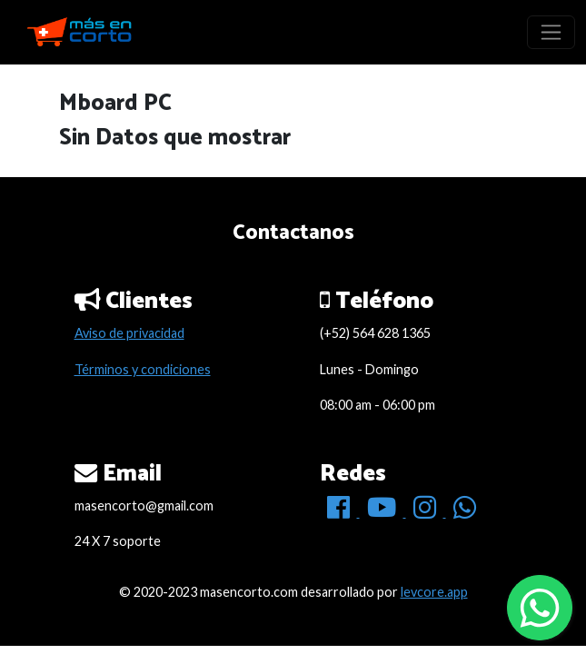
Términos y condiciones (142, 369)
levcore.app (434, 592)
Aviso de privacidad (129, 333)
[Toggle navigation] (551, 32)
